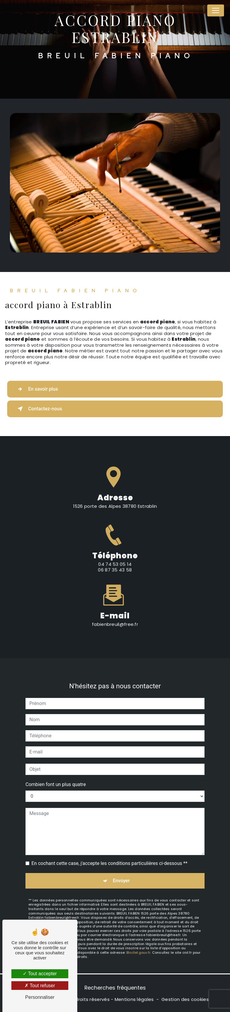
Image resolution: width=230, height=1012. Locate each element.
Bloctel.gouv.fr (138, 946)
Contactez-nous (38, 409)
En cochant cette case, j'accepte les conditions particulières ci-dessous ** (109, 857)
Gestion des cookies (185, 999)
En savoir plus (36, 389)
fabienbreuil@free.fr (115, 618)
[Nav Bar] (215, 10)
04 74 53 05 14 (114, 570)
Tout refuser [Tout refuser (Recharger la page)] (40, 985)
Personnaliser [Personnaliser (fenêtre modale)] (40, 997)
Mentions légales (134, 999)
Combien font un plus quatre (55, 778)
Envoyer (121, 875)
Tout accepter (40, 973)
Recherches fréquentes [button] (115, 987)
